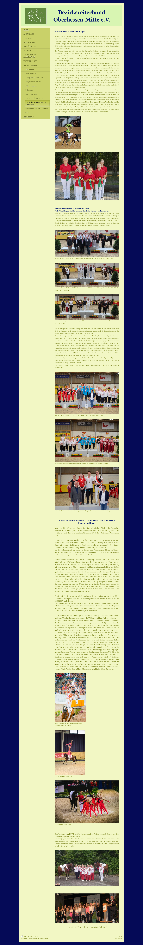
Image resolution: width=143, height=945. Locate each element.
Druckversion (27, 936)
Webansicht (118, 938)
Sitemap (35, 936)
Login (120, 936)
